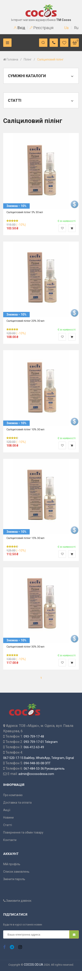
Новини (8, 817)
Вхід (19, 27)
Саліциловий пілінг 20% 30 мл (25, 320)
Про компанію (13, 795)
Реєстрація (41, 27)
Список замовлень (16, 871)
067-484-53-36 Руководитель (44, 768)
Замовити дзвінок (17, 900)
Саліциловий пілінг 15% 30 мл (25, 538)
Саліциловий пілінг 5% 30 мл (24, 212)
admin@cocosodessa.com (36, 774)
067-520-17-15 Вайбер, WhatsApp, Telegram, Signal (38, 758)
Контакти (9, 840)
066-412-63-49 (34, 747)
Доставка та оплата (17, 802)
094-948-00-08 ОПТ (37, 763)
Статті (7, 825)
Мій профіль (11, 864)
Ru (76, 27)
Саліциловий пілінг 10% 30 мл (25, 429)
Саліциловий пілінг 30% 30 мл (25, 646)
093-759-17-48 (34, 736)
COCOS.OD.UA (33, 964)
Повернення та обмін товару (23, 832)
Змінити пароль (14, 879)
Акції (6, 810)
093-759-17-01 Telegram (41, 742)
